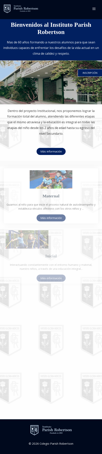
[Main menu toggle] (94, 9)
